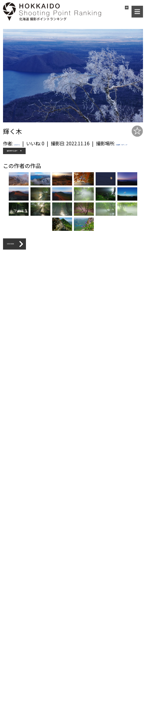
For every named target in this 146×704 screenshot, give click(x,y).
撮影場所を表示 (23, 165)
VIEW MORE (24, 673)
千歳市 (29, 153)
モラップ (46, 153)
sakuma (22, 143)
